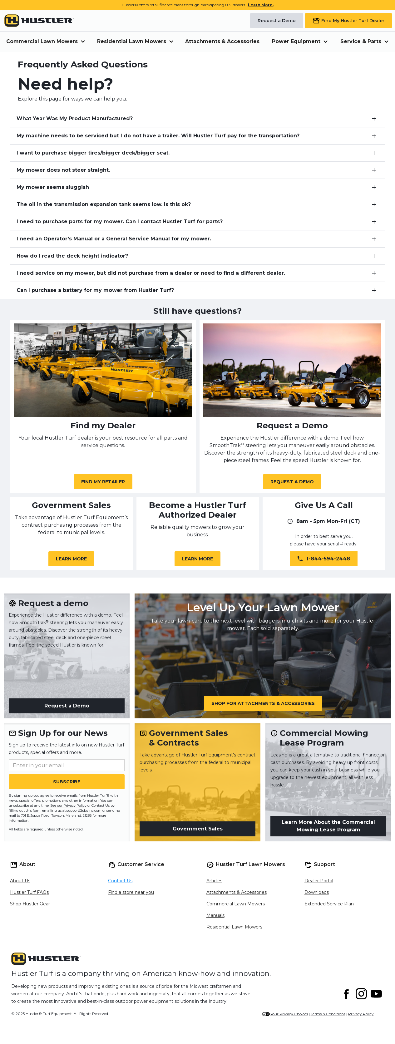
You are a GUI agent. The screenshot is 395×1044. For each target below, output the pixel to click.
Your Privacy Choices (289, 1014)
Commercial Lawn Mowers (235, 904)
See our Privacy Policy (68, 805)
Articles (214, 881)
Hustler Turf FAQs (29, 892)
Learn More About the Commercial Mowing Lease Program (328, 826)
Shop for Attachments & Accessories (263, 703)
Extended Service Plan (329, 904)
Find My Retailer (103, 482)
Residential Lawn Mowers (234, 927)
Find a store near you (131, 892)
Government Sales (198, 829)
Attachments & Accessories (222, 41)
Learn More (71, 559)
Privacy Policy (361, 1014)
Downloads (316, 892)
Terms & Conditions (328, 1014)
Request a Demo (292, 482)
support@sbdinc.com (84, 810)
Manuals (215, 915)
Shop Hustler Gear (30, 904)
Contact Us (120, 881)
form (37, 810)
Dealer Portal (318, 881)
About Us (20, 881)
